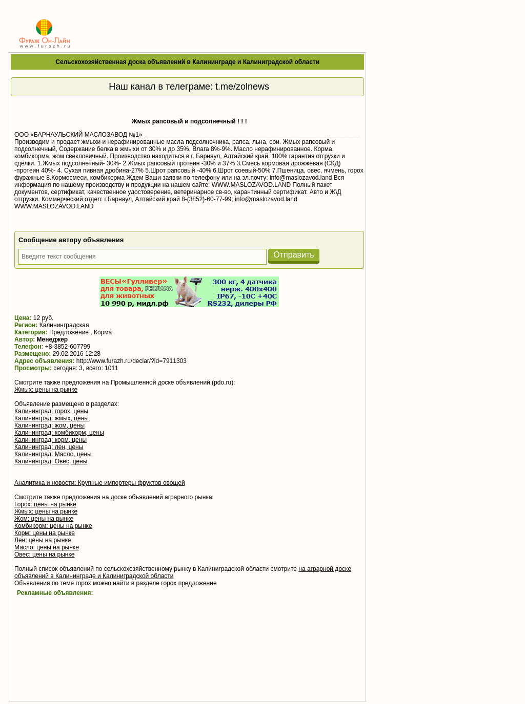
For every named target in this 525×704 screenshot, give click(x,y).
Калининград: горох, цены (51, 411)
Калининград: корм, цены (50, 439)
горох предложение (188, 583)
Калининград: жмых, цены (51, 418)
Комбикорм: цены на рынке (53, 525)
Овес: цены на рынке (44, 554)
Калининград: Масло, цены (53, 454)
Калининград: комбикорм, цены (59, 432)
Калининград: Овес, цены (50, 461)
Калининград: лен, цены (48, 447)
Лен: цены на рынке (42, 540)
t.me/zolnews (242, 86)
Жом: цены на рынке (43, 518)
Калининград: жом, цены (49, 425)
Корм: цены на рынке (44, 533)
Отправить (293, 254)
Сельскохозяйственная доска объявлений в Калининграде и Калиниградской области (187, 62)
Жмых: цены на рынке (45, 389)
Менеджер (52, 339)
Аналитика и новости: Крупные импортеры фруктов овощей (99, 482)
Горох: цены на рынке (45, 504)
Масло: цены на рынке (46, 547)
